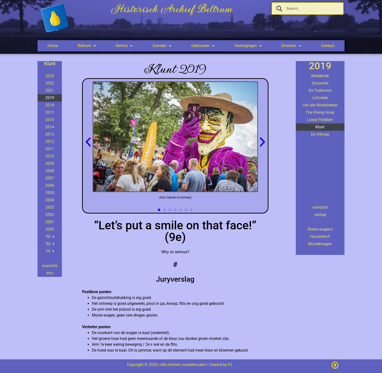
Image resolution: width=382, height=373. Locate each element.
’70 (49, 251)
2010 (49, 156)
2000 (49, 229)
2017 (49, 112)
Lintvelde (320, 97)
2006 (49, 185)
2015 (49, 119)
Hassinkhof (320, 236)
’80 (49, 244)
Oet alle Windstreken (320, 105)
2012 (49, 141)
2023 (49, 76)
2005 (49, 192)
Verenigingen (248, 45)
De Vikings (320, 134)
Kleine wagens (320, 229)
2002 (49, 214)
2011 (49, 149)
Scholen (162, 45)
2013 (49, 134)
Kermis (124, 45)
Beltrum (87, 45)
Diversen (291, 45)
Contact (327, 45)
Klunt (320, 127)
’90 (49, 236)
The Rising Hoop (320, 112)
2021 (49, 90)
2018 (49, 105)
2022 (49, 83)
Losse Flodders (320, 119)
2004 (49, 200)
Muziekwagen (320, 244)
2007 (49, 178)
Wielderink (320, 76)
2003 (49, 207)
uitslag (320, 214)
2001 (49, 222)
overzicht (49, 265)
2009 (49, 163)
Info (49, 273)
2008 (49, 170)
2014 (49, 127)
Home (53, 45)
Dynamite (320, 83)
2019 (49, 97)
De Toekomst (320, 90)
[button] (88, 142)
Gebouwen (202, 45)
